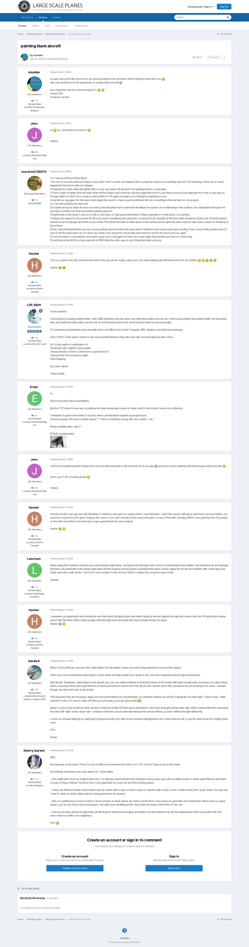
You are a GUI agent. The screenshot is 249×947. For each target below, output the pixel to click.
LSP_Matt (34, 305)
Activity (56, 17)
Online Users (62, 25)
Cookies (124, 938)
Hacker (34, 253)
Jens (34, 123)
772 (34, 100)
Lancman (34, 558)
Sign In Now (174, 868)
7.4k (34, 337)
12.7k (35, 779)
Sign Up (224, 6)
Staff (47, 25)
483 (34, 152)
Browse (43, 19)
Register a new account (75, 868)
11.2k (34, 689)
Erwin (34, 387)
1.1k (35, 200)
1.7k (34, 587)
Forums (22, 25)
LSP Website (27, 17)
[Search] (191, 17)
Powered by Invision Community (124, 942)
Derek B (34, 661)
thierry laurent (34, 750)
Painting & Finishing (57, 58)
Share (197, 57)
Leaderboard (81, 25)
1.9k (34, 282)
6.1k (34, 415)
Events (35, 25)
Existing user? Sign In (201, 6)
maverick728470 (34, 171)
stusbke (38, 55)
